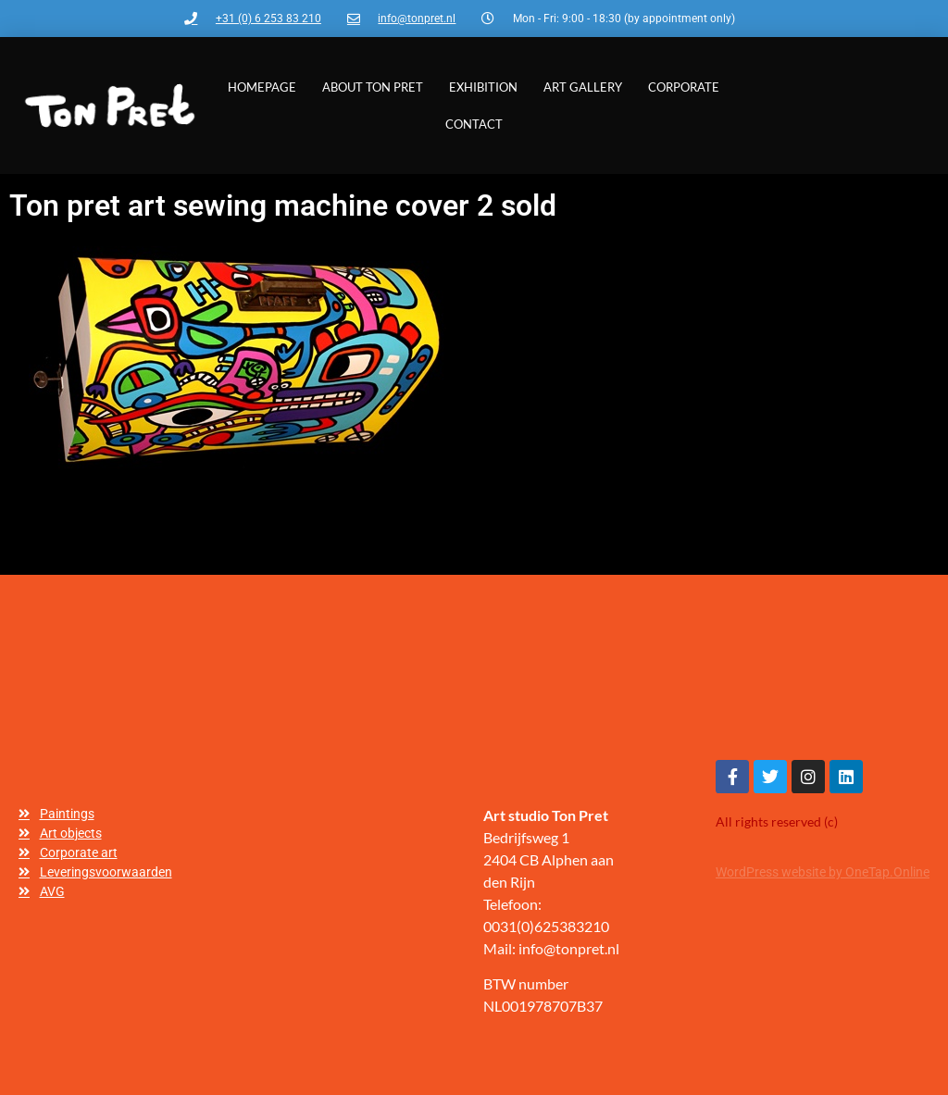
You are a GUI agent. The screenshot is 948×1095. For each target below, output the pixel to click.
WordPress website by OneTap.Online (822, 872)
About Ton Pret (372, 87)
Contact (474, 124)
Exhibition (483, 87)
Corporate (683, 87)
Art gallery (582, 87)
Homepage (262, 87)
